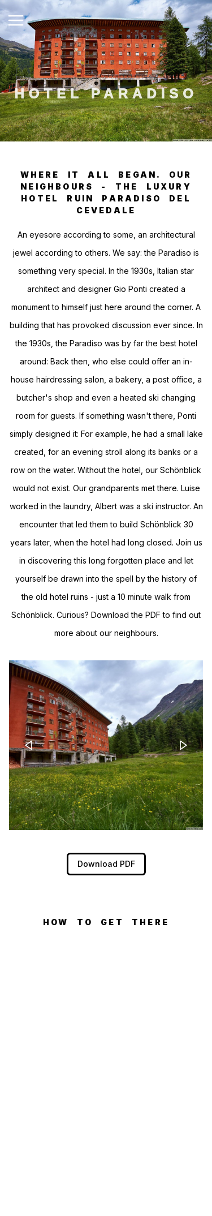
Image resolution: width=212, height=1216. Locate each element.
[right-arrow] (183, 745)
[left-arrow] (29, 745)
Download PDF (106, 864)
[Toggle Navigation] (16, 20)
